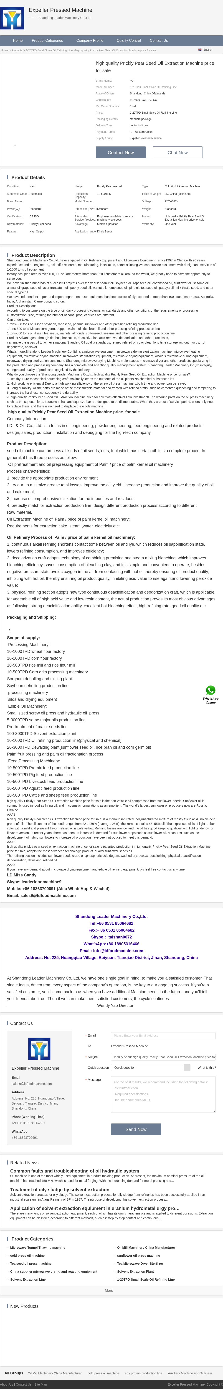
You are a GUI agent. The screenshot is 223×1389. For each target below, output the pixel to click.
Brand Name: (104, 80)
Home (18, 40)
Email (90, 1035)
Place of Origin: (105, 93)
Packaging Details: (107, 119)
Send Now (136, 1129)
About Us (6, 1384)
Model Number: (105, 87)
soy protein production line (143, 1373)
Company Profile (92, 40)
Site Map (40, 1384)
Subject (91, 1057)
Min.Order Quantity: (108, 106)
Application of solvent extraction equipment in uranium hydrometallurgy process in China (96, 1208)
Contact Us (159, 40)
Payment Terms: (105, 131)
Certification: (103, 100)
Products (17, 50)
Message (92, 1080)
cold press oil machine (103, 1373)
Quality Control (129, 40)
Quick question (98, 1067)
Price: (99, 112)
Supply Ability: (104, 138)
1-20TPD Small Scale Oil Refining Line (49, 50)
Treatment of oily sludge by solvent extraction (59, 1189)
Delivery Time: (104, 125)
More (109, 1291)
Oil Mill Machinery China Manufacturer (55, 1373)
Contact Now (121, 152)
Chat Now (178, 152)
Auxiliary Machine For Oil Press (190, 1373)
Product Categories (49, 40)
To (89, 1046)
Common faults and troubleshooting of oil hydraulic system (74, 1170)
